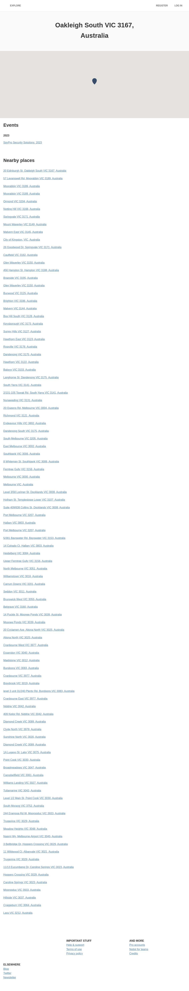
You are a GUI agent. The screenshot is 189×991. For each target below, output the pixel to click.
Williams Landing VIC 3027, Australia (25, 782)
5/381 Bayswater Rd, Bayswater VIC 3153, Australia (34, 538)
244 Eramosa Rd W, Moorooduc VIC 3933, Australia (34, 813)
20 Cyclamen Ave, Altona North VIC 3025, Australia (33, 629)
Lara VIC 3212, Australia (17, 912)
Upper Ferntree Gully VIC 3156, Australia (27, 561)
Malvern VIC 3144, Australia (20, 308)
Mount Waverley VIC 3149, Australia (24, 224)
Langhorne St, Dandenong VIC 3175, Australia (31, 377)
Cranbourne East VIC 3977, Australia (25, 698)
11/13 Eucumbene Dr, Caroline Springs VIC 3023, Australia (38, 867)
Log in (178, 5)
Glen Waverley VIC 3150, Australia (24, 262)
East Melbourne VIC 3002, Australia (24, 446)
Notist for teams (138, 949)
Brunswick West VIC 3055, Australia (24, 599)
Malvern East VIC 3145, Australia (23, 232)
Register (162, 5)
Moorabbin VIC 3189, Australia (21, 186)
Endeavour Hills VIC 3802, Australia (24, 423)
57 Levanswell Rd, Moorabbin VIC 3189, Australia (32, 178)
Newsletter (9, 977)
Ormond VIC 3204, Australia (20, 201)
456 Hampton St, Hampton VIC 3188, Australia (31, 270)
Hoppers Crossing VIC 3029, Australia (26, 874)
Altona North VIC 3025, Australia (22, 637)
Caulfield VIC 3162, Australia (20, 255)
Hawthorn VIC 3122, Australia (21, 362)
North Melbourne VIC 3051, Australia (25, 568)
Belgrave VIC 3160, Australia (20, 606)
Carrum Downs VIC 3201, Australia (24, 584)
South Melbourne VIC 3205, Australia (25, 438)
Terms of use (74, 949)
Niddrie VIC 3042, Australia (19, 706)
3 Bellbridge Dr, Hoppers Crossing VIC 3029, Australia (35, 844)
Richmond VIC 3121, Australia (21, 415)
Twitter (7, 973)
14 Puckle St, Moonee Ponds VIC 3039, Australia (32, 614)
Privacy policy (74, 953)
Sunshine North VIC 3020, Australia (24, 736)
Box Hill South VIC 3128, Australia (23, 316)
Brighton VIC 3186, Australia (20, 301)
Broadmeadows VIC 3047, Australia (24, 767)
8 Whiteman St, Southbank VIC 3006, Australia (31, 461)
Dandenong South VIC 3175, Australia (26, 431)
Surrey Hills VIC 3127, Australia (22, 331)
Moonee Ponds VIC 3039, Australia (24, 622)
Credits (133, 953)
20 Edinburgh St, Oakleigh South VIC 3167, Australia (34, 170)
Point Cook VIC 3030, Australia (21, 759)
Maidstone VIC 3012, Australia (21, 660)
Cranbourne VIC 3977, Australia (22, 675)
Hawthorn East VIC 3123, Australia (24, 339)
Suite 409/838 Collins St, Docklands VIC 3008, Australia (36, 507)
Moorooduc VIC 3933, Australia (21, 889)
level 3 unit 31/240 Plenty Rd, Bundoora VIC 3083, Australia (38, 691)
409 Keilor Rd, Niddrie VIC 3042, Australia (28, 714)
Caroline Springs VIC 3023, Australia (25, 882)
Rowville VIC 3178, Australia (20, 346)
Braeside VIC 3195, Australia (20, 278)
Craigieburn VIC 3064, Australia (22, 905)
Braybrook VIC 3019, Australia (21, 683)
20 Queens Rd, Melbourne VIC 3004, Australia (31, 408)
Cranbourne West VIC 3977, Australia (25, 645)
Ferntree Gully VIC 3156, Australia (23, 469)
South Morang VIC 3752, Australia (23, 805)
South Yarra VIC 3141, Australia (22, 385)
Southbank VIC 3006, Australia (21, 453)
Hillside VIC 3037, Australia (19, 897)
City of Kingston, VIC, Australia (21, 239)
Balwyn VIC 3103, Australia (19, 369)
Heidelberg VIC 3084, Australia (21, 553)
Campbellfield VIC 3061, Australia (23, 775)
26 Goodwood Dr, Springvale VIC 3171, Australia (32, 247)
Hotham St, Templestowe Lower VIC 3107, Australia (34, 499)
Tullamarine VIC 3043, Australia (22, 790)
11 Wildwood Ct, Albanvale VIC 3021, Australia (31, 851)
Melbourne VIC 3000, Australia (21, 476)
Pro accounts (137, 945)
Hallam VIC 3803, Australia (19, 522)
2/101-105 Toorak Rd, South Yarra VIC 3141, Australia (35, 392)
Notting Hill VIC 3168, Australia (21, 209)
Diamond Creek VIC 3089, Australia (24, 721)
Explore (15, 5)
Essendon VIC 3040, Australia (21, 652)
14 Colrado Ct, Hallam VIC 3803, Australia (28, 545)
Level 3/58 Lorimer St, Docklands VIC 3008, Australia (35, 492)
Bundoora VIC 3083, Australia (21, 668)
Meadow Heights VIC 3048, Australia (25, 828)
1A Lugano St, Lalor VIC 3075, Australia (27, 752)
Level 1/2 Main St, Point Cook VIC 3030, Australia (32, 798)
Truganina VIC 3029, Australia (21, 821)
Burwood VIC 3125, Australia (20, 293)
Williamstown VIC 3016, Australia (23, 576)
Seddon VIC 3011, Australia (19, 591)
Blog (6, 969)
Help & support (75, 945)
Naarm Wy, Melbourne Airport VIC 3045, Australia (32, 836)
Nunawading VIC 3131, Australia (22, 400)
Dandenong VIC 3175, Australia (22, 354)
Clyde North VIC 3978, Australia (22, 729)
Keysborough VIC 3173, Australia (23, 323)
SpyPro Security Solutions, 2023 (22, 142)
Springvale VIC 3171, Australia (21, 216)
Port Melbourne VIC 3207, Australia (24, 515)
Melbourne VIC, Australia (18, 484)
